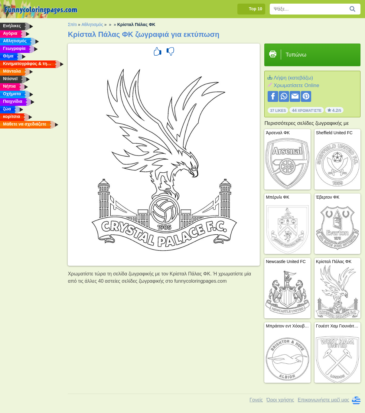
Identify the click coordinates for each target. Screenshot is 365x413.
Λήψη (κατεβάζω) (293, 78)
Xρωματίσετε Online (296, 85)
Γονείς (256, 399)
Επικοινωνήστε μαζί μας (323, 399)
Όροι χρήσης (280, 399)
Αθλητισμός (92, 24)
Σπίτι (72, 24)
